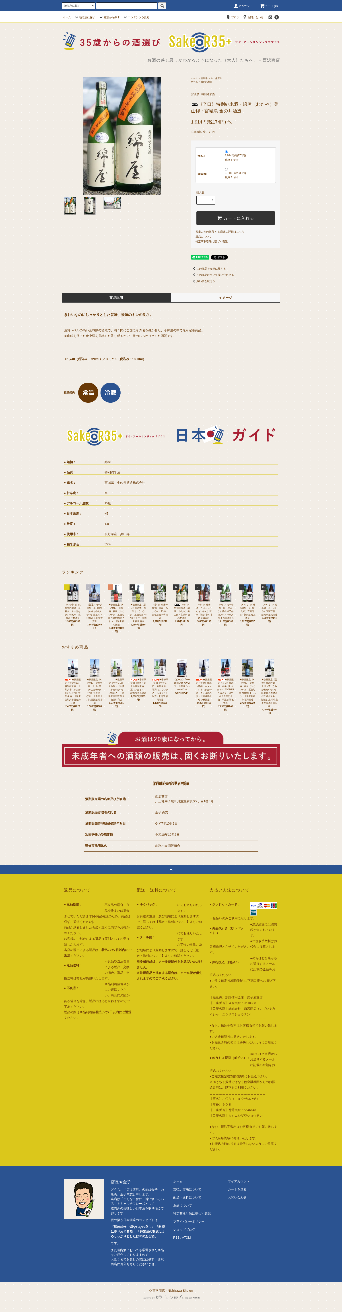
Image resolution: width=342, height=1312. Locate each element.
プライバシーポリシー (188, 1221)
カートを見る (237, 1189)
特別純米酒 (206, 81)
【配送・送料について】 (172, 922)
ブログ (232, 17)
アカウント (243, 6)
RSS (176, 1237)
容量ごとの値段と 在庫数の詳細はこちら (220, 231)
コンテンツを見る (136, 17)
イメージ (226, 297)
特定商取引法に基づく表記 (212, 241)
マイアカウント (239, 1181)
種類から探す (109, 17)
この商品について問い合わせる (212, 274)
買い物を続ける (203, 281)
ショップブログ (184, 1229)
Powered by (171, 1298)
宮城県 (204, 78)
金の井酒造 (216, 78)
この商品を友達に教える (208, 268)
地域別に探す (84, 17)
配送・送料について (187, 1197)
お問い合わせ (253, 17)
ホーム (67, 17)
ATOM (186, 1237)
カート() (269, 6)
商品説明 (116, 297)
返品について (204, 236)
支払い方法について (187, 1189)
